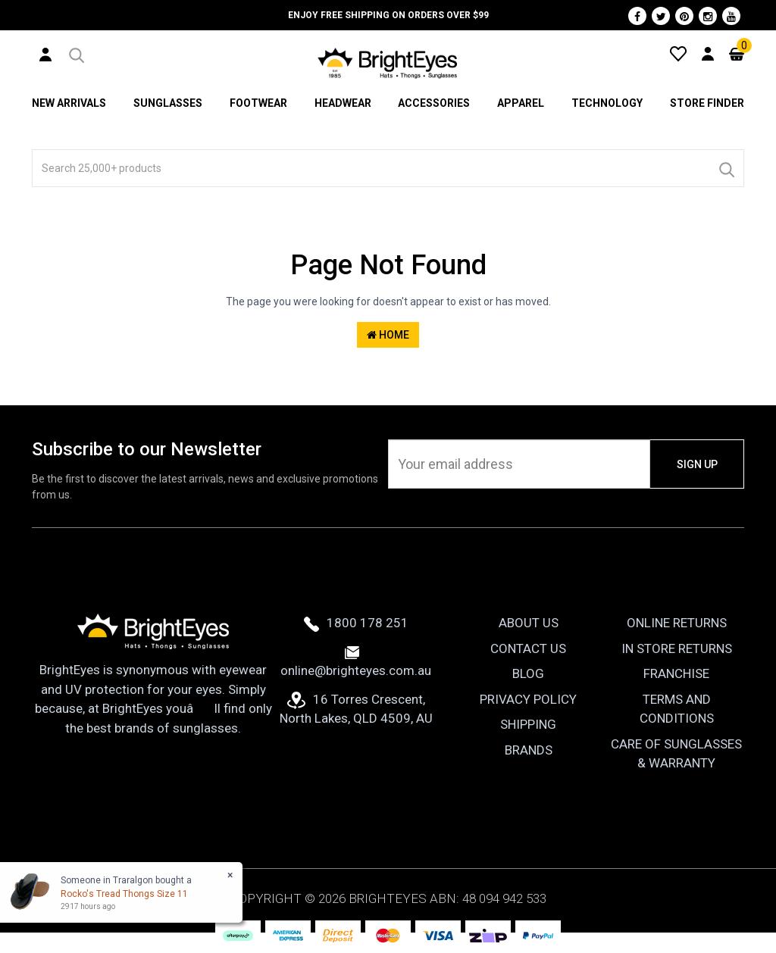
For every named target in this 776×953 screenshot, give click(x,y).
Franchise (676, 673)
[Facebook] (637, 16)
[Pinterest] (684, 16)
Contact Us (528, 648)
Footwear (258, 103)
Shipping (528, 724)
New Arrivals (69, 103)
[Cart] (736, 53)
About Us (529, 622)
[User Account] (45, 54)
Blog (528, 673)
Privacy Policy (528, 699)
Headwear (342, 103)
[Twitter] (661, 16)
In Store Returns (676, 648)
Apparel (520, 103)
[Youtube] (731, 16)
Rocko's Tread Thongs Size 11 (124, 894)
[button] (75, 53)
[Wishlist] (678, 53)
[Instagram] (708, 16)
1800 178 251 (356, 622)
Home (388, 335)
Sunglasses (167, 103)
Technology (607, 103)
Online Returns (677, 622)
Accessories (434, 103)
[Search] (726, 168)
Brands (528, 750)
